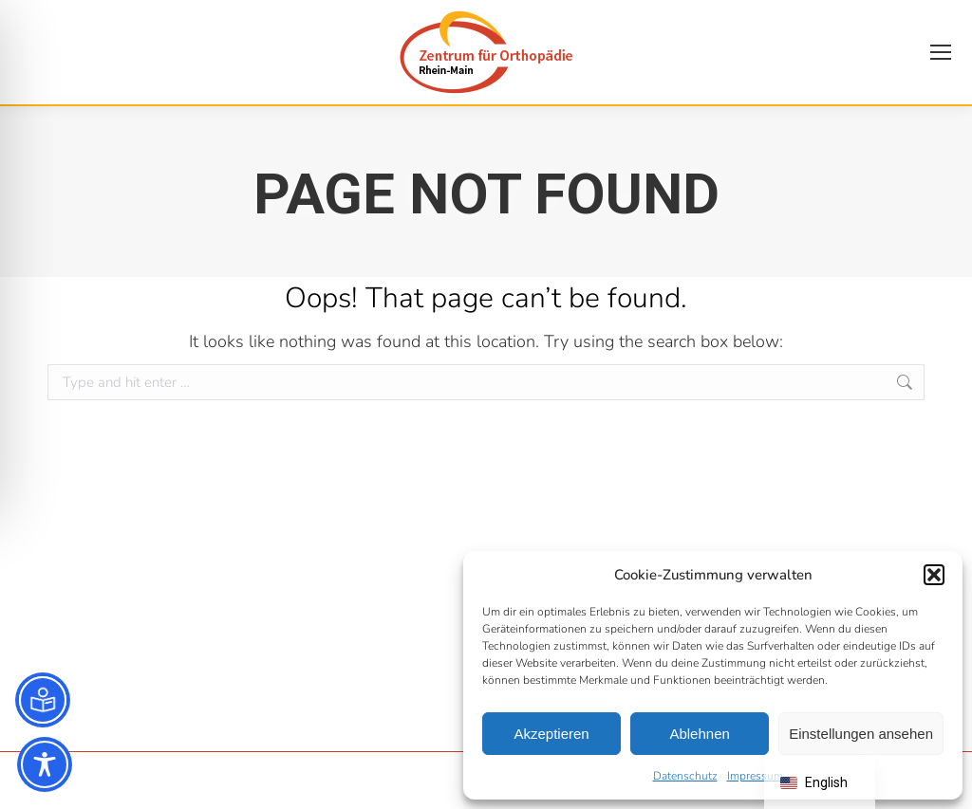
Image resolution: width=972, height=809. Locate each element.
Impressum (755, 775)
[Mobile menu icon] (940, 52)
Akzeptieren (551, 734)
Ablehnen (699, 734)
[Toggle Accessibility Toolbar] (44, 764)
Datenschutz (685, 775)
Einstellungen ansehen (861, 734)
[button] (934, 574)
